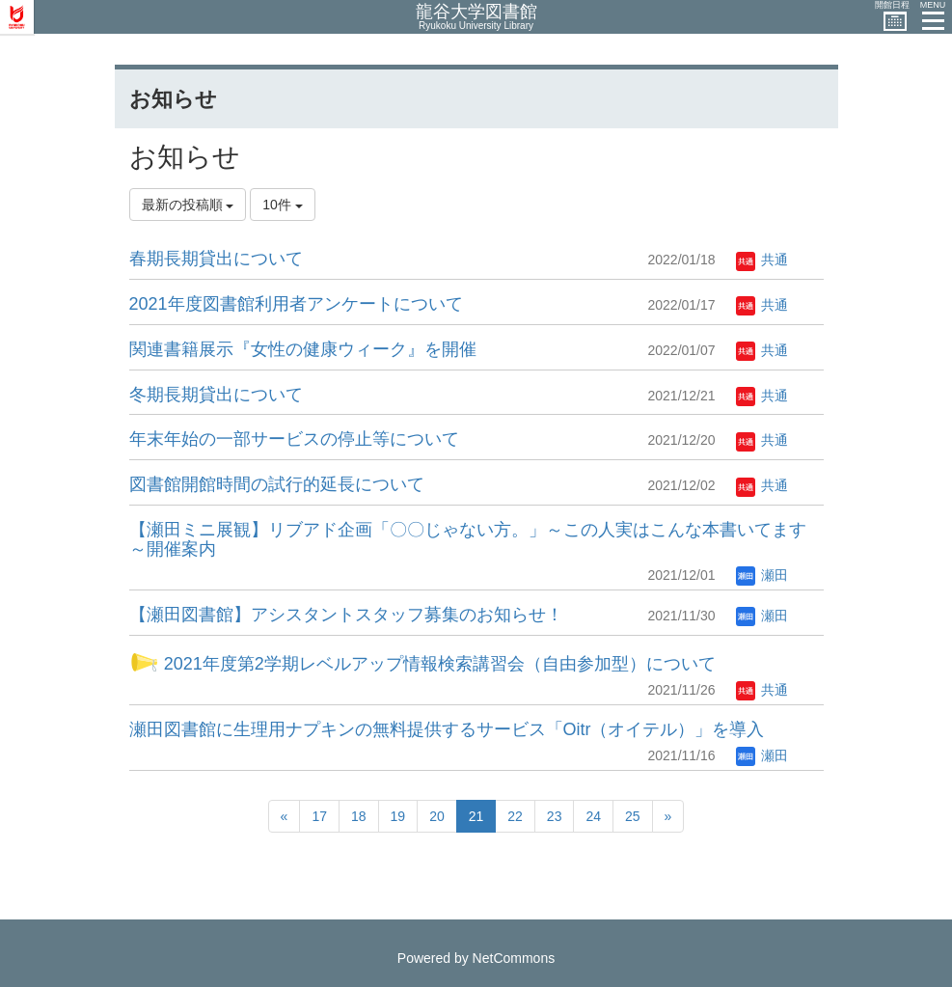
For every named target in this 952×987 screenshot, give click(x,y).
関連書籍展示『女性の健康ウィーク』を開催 (302, 349)
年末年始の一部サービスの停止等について (294, 439)
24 (593, 816)
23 (554, 816)
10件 (282, 204)
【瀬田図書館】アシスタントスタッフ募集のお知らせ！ (346, 614)
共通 (762, 259)
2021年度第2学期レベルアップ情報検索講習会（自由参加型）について (422, 663)
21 (476, 816)
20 (437, 816)
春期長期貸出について (216, 258)
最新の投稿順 (188, 204)
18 (359, 816)
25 (632, 816)
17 (319, 816)
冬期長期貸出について (216, 394)
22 (515, 816)
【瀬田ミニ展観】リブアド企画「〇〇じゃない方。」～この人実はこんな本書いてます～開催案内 (467, 539)
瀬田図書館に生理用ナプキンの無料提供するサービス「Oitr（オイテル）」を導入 (447, 729)
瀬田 (762, 575)
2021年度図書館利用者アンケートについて (296, 304)
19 (398, 816)
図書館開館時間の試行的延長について (276, 484)
